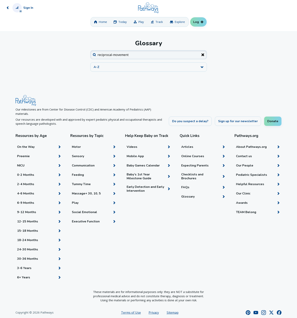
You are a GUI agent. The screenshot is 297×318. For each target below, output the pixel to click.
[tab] (100, 22)
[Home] (148, 7)
